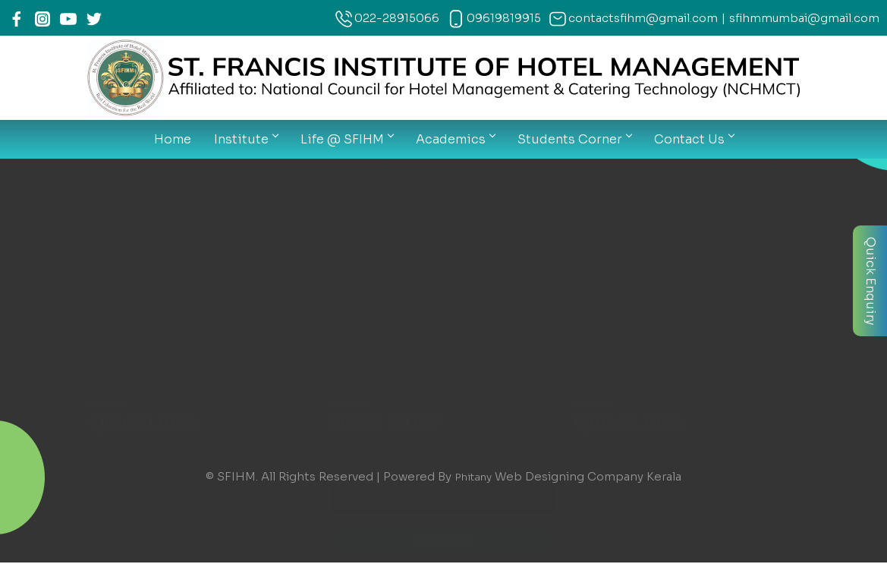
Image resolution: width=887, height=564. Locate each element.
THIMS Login (123, 327)
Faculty (218, 244)
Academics (455, 139)
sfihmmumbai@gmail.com (804, 18)
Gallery (107, 244)
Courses (111, 265)
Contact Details (242, 366)
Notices (222, 265)
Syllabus (222, 285)
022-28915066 (396, 18)
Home (172, 139)
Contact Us (694, 139)
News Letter (122, 307)
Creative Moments (249, 224)
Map (100, 366)
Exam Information (247, 307)
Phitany (473, 476)
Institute (246, 139)
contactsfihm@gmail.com (643, 18)
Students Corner (574, 139)
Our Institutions (130, 224)
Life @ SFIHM (346, 139)
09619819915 (504, 18)
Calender (113, 285)
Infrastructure (236, 184)
